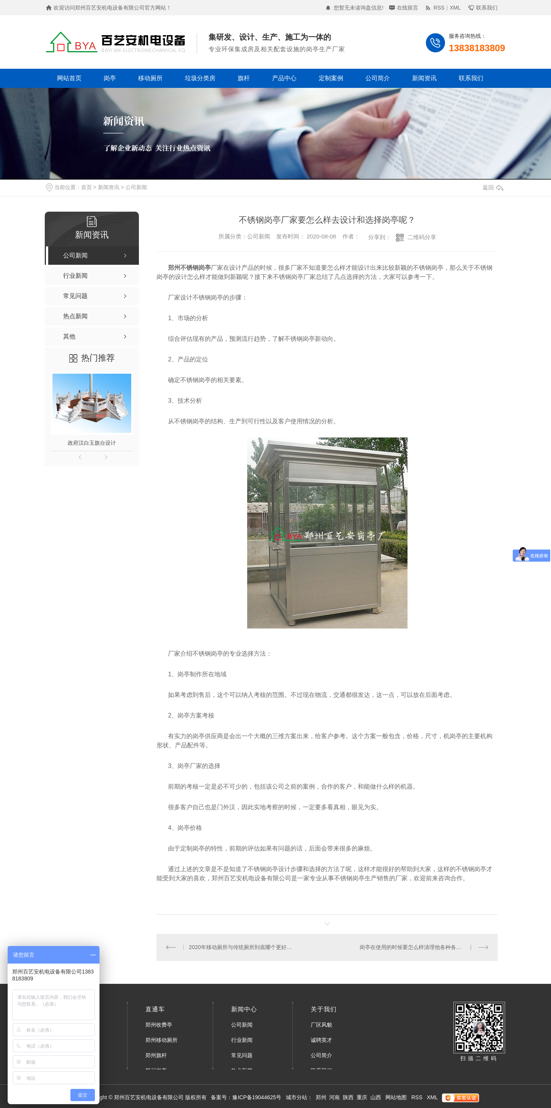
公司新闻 (136, 187)
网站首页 (69, 78)
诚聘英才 (321, 1040)
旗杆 (244, 78)
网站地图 (396, 1097)
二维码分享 (422, 237)
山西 (375, 1097)
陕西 (348, 1097)
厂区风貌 (321, 1025)
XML (455, 8)
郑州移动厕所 (161, 1040)
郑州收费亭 (158, 1025)
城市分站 (296, 1097)
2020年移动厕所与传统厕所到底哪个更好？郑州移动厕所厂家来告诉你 (242, 947)
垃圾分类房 (200, 78)
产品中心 (284, 78)
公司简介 (377, 78)
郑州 (321, 1097)
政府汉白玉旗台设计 (92, 443)
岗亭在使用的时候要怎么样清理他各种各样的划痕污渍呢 (424, 947)
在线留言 (407, 8)
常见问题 (242, 1055)
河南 (334, 1097)
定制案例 (331, 78)
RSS (439, 8)
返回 (493, 187)
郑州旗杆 (156, 1055)
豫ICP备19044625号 (256, 1097)
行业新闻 (242, 1040)
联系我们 (486, 8)
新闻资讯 (424, 78)
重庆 (362, 1097)
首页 (86, 187)
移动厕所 (150, 78)
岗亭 (110, 78)
